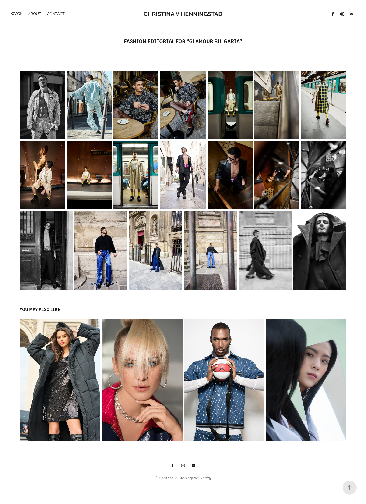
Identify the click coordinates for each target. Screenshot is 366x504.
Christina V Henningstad (183, 14)
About (34, 14)
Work (16, 14)
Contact (56, 14)
